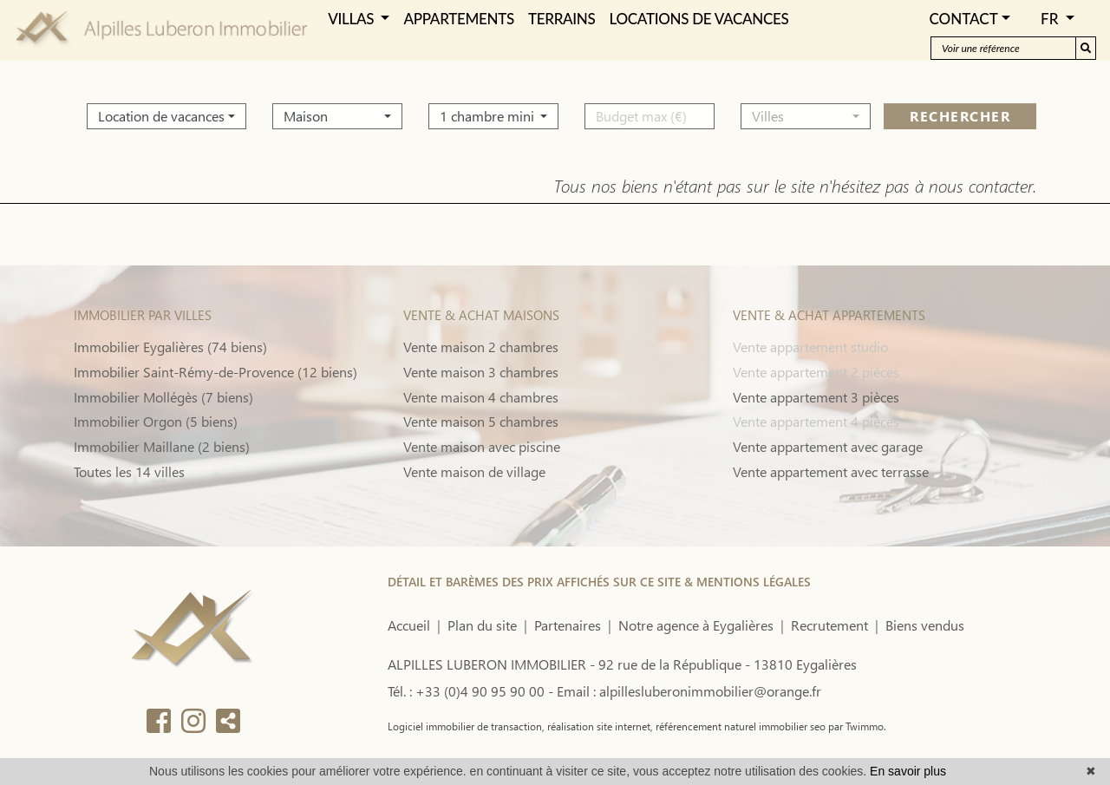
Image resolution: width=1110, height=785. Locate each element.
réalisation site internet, (599, 726)
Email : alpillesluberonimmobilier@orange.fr (689, 691)
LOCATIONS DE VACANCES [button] (699, 19)
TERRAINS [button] (562, 19)
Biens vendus (924, 625)
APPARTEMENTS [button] (458, 19)
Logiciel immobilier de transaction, (466, 726)
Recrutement (829, 625)
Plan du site (482, 625)
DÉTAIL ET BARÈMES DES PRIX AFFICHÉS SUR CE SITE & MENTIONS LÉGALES (599, 581)
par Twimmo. (856, 726)
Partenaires (567, 625)
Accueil (409, 625)
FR (1051, 19)
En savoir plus (908, 771)
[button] (166, 111)
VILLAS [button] (352, 19)
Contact (963, 19)
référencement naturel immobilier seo (739, 726)
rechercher (960, 110)
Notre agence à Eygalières (696, 625)
